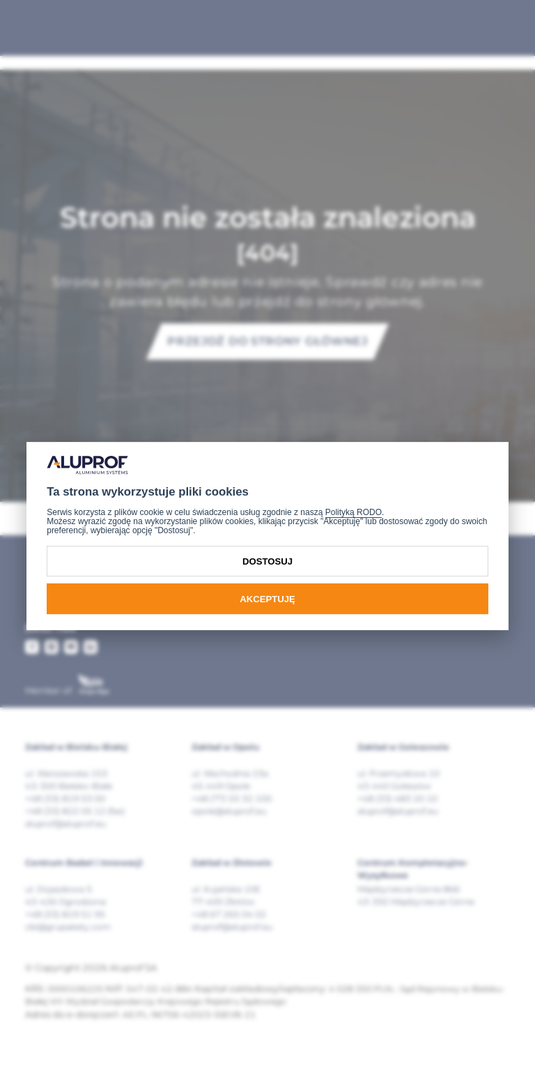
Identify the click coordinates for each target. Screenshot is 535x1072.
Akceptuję (267, 599)
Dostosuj (267, 561)
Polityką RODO (353, 512)
